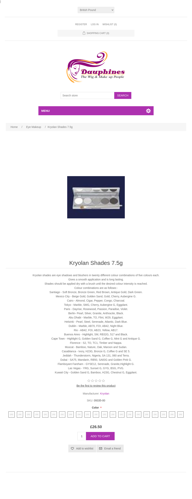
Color (95, 407)
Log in (95, 24)
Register (81, 24)
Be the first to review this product (95, 385)
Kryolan (104, 393)
